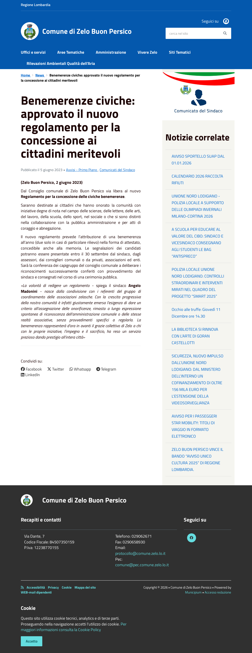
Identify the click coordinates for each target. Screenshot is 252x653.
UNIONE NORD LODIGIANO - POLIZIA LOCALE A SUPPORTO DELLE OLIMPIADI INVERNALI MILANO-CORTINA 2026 (198, 206)
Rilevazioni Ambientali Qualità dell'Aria (61, 63)
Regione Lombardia (35, 4)
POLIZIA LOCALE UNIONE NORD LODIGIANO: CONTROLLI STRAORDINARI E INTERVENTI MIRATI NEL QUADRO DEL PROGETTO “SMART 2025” (198, 282)
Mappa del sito (85, 587)
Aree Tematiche (70, 52)
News (40, 75)
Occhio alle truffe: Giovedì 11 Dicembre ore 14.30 (196, 312)
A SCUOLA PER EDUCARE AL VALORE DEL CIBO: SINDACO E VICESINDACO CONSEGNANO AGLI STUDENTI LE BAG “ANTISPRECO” (197, 242)
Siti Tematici (180, 52)
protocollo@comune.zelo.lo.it (140, 553)
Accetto (31, 641)
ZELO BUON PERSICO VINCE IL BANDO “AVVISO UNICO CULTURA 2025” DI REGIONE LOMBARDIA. (197, 459)
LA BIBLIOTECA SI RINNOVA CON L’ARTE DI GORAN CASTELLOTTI (195, 336)
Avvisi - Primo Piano (82, 169)
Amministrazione (111, 52)
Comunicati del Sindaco (117, 169)
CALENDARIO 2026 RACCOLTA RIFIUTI (197, 179)
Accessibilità (36, 587)
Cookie (67, 587)
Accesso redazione (218, 592)
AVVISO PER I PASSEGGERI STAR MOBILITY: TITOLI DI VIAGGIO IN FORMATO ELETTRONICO (194, 426)
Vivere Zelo (147, 52)
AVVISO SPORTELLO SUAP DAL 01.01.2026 (198, 159)
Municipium (193, 592)
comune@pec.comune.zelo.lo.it (142, 565)
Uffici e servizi (33, 52)
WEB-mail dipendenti (36, 592)
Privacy (53, 587)
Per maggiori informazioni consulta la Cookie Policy (73, 627)
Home (26, 75)
